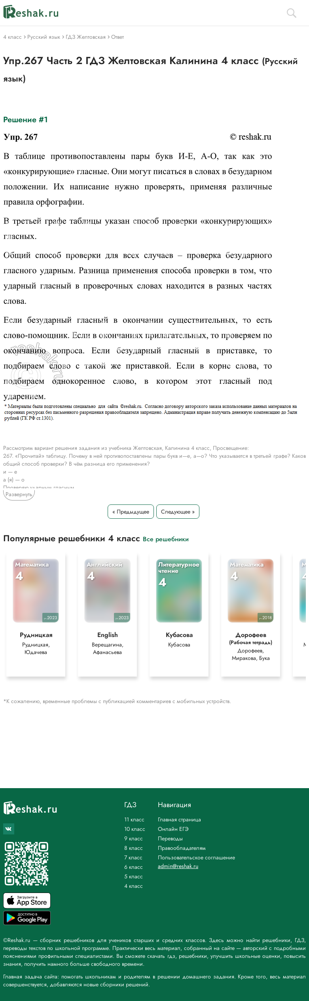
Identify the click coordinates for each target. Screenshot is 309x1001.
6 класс (133, 867)
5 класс (133, 876)
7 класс (133, 857)
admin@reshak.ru (178, 866)
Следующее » (178, 512)
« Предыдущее (130, 512)
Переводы (170, 838)
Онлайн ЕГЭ (173, 829)
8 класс (133, 848)
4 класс (133, 886)
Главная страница (179, 819)
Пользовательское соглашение (196, 857)
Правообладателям (182, 848)
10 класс (134, 829)
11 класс (134, 819)
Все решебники (166, 539)
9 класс (133, 838)
